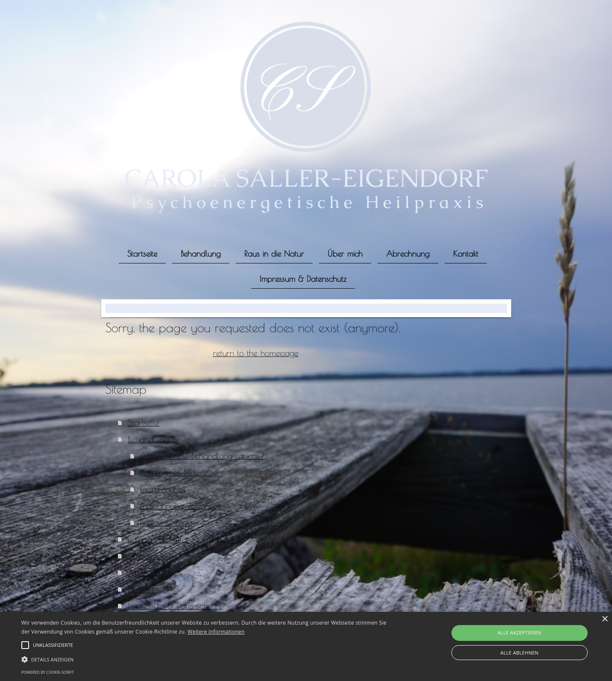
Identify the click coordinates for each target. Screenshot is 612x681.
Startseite (143, 422)
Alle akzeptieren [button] (520, 632)
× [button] (604, 619)
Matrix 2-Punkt (166, 522)
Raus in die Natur (158, 539)
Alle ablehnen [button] (520, 652)
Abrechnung (150, 572)
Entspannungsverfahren (180, 506)
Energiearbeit (163, 489)
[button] (206, 659)
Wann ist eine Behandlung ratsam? (202, 456)
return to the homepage (256, 353)
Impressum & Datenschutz (172, 606)
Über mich (146, 556)
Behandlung (148, 439)
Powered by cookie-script (47, 672)
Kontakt (141, 589)
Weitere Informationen (216, 631)
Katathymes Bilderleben (181, 472)
